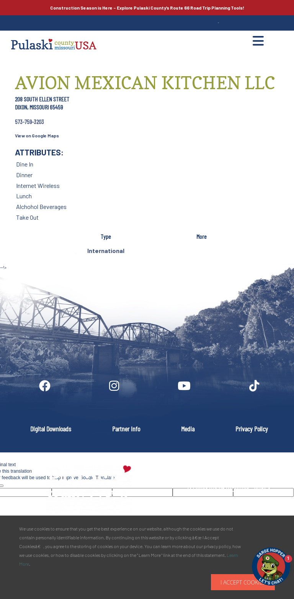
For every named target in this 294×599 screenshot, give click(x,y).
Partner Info (126, 428)
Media (187, 428)
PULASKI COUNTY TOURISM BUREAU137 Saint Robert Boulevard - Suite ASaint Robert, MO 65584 (228, 489)
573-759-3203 (29, 121)
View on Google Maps (37, 135)
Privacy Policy (251, 428)
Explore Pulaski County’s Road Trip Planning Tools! (147, 7)
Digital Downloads (50, 428)
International (105, 250)
